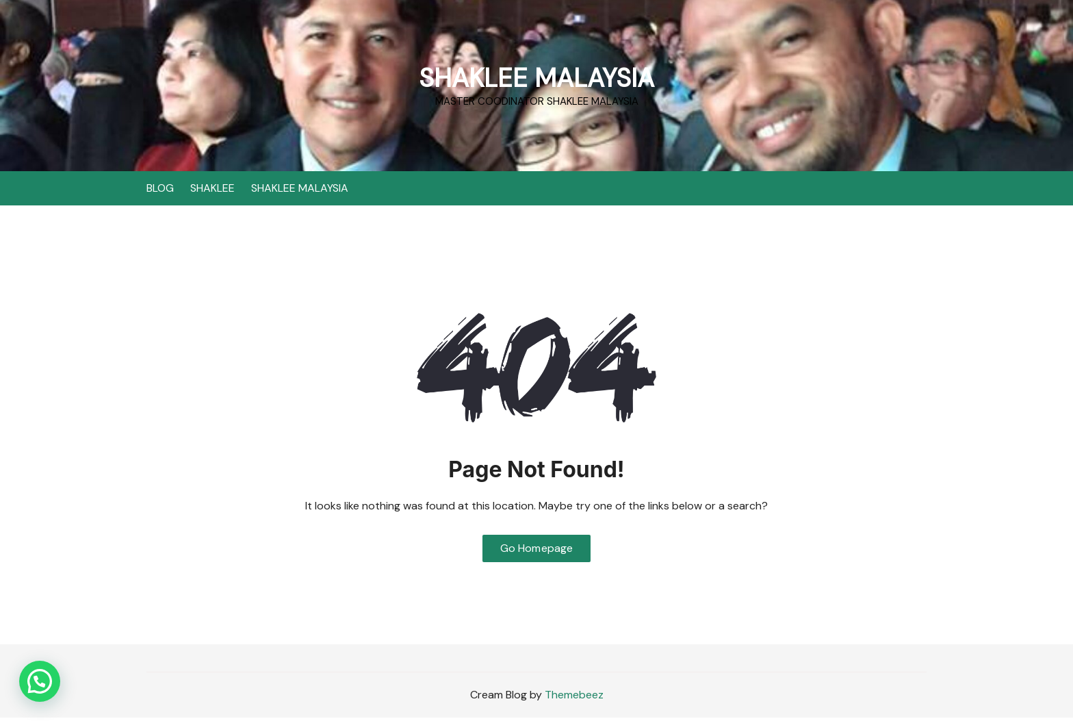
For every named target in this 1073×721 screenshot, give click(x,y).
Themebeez (574, 698)
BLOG (160, 188)
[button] (39, 681)
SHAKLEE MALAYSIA (536, 77)
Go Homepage (537, 551)
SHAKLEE (212, 188)
